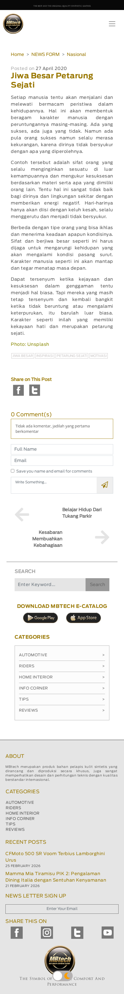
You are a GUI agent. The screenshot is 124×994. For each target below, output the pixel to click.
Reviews (62, 710)
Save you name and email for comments (54, 471)
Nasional (76, 54)
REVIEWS (15, 830)
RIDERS (13, 808)
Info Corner (62, 688)
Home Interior (62, 677)
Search (97, 585)
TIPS (10, 824)
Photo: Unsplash (30, 344)
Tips (62, 699)
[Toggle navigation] (112, 23)
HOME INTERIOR (23, 813)
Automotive (62, 655)
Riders (62, 666)
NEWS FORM (45, 54)
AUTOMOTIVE (20, 803)
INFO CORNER (20, 819)
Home (17, 54)
